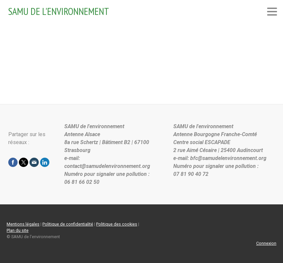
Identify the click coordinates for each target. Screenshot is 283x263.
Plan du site (17, 230)
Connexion (266, 243)
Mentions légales (23, 224)
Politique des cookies (116, 224)
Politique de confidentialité (67, 224)
